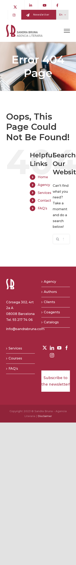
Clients (49, 302)
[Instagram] (52, 355)
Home (43, 177)
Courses (15, 358)
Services (44, 193)
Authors (50, 292)
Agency (44, 185)
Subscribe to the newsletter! (55, 381)
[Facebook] (66, 348)
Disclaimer (45, 416)
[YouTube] (59, 348)
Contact (44, 200)
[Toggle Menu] (67, 31)
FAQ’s (42, 208)
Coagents (52, 312)
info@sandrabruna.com (25, 329)
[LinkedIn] (52, 348)
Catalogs (51, 322)
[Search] (58, 239)
